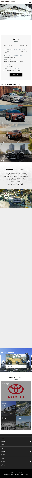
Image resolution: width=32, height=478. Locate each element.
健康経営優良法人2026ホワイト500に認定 (12, 70)
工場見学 (3, 454)
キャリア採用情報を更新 (9, 66)
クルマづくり (4, 444)
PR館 (2, 458)
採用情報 (3, 451)
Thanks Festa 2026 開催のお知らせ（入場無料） (14, 61)
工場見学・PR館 (23, 45)
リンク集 (3, 461)
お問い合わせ (4, 465)
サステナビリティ (5, 448)
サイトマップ (10, 472)
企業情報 (3, 441)
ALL (5, 45)
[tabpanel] (16, 12)
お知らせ (10, 45)
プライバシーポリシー (20, 472)
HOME (2, 438)
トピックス (15, 45)
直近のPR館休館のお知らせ (9, 57)
